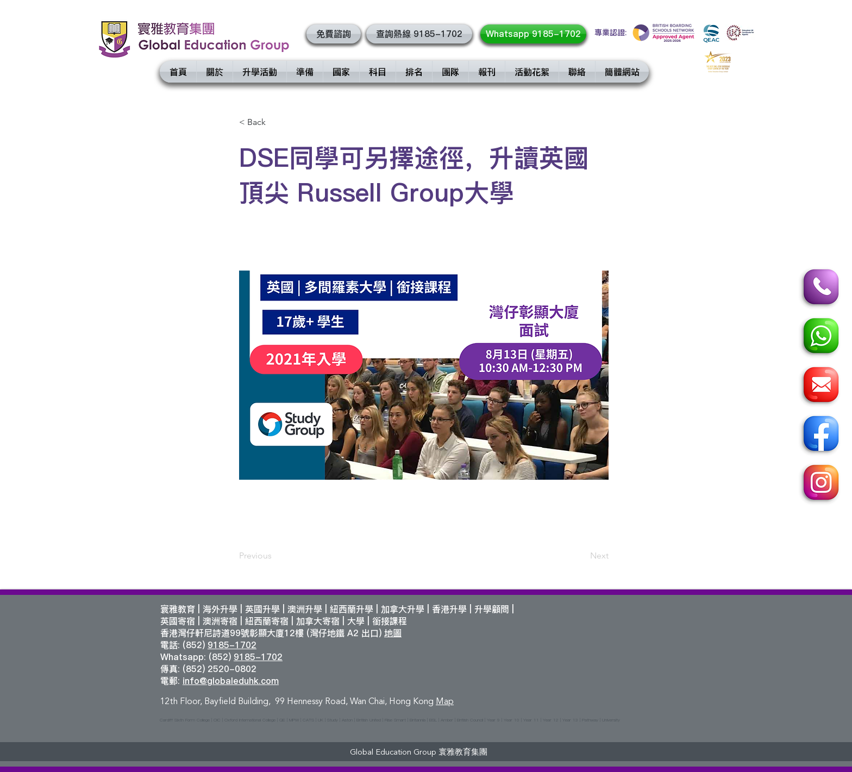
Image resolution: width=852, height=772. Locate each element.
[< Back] (275, 122)
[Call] (819, 288)
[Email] (819, 386)
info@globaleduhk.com (231, 681)
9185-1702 (232, 645)
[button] (333, 33)
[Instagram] (819, 484)
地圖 (393, 633)
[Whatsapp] (819, 337)
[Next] (581, 556)
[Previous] (275, 556)
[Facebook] (819, 435)
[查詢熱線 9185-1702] (419, 33)
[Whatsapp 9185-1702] (533, 33)
